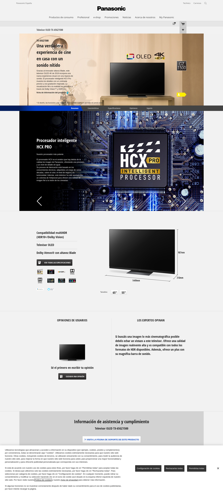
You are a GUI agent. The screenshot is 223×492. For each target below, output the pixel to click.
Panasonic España (24, 3)
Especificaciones (114, 108)
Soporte (149, 108)
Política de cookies (43, 480)
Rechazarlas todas (174, 468)
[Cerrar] (218, 468)
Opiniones (133, 108)
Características (93, 108)
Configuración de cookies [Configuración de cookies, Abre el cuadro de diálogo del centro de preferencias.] (148, 468)
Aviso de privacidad (69, 480)
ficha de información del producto (53, 93)
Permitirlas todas (196, 468)
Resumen (74, 108)
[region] (111, 468)
